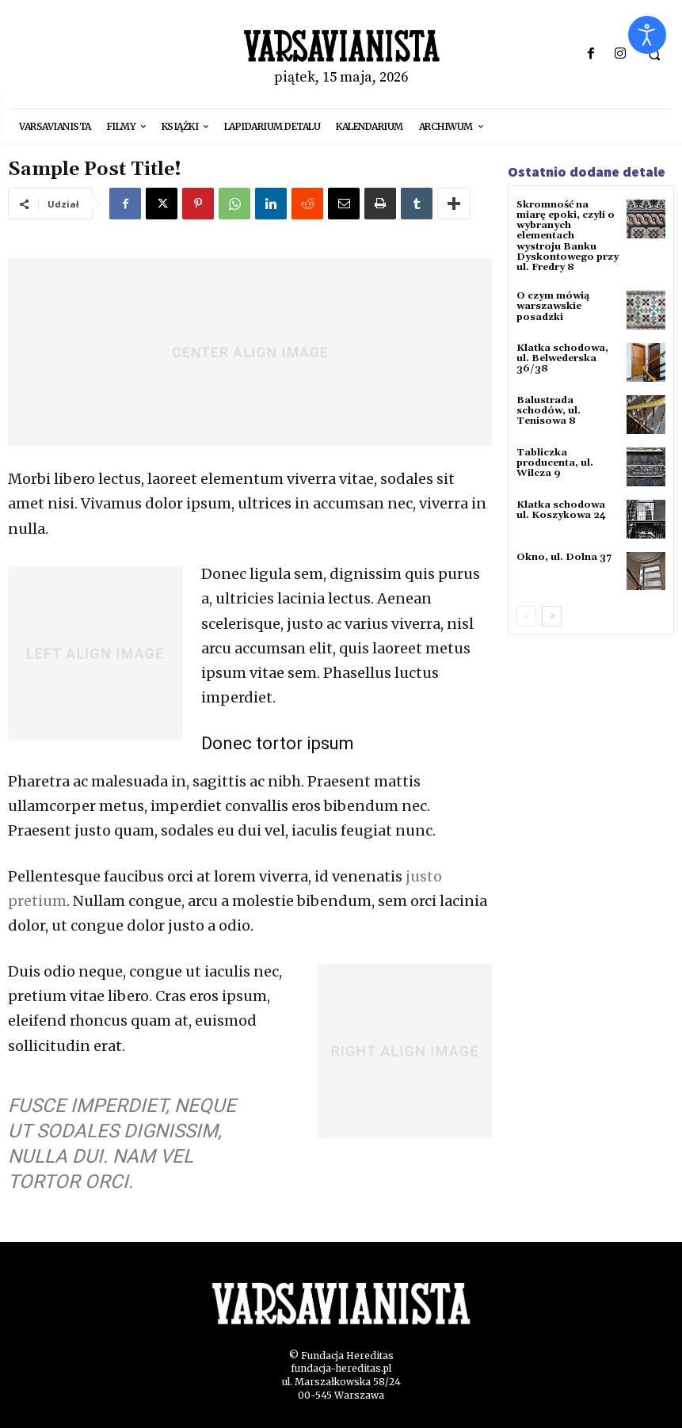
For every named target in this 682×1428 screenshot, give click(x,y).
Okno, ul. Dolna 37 (564, 557)
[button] (654, 54)
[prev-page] (526, 616)
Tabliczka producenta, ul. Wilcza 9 (554, 463)
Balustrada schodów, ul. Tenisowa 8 (548, 410)
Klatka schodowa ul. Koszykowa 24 (561, 510)
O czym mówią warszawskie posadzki (552, 306)
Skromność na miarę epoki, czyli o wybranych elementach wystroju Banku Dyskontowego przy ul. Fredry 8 (567, 236)
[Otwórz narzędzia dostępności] (647, 35)
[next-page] (552, 616)
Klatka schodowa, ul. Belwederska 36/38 (562, 358)
